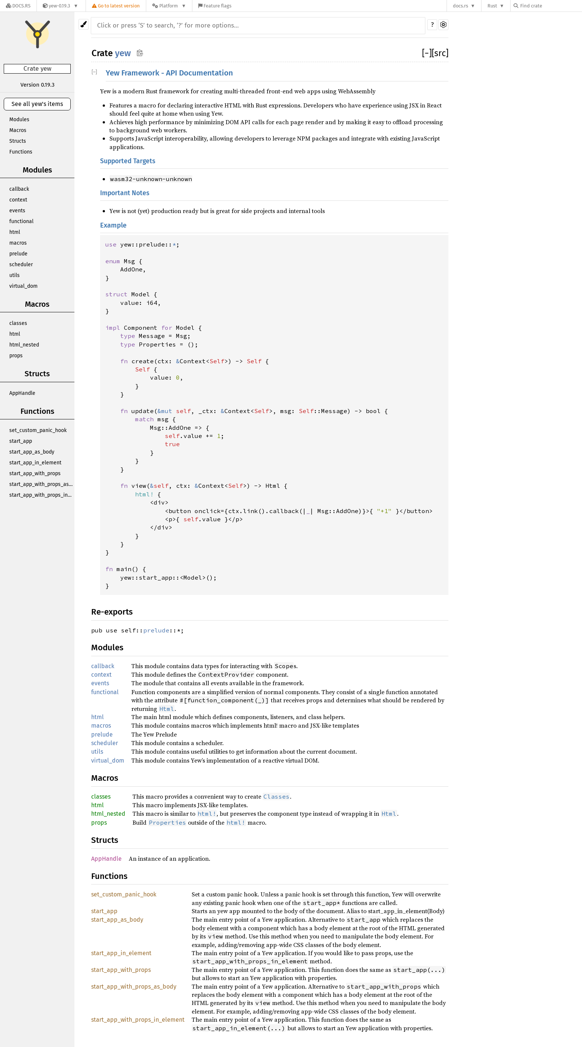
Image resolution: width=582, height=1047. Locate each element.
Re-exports (112, 612)
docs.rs (460, 6)
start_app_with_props (35, 473)
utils (14, 275)
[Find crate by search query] (550, 6)
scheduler (21, 264)
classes (18, 323)
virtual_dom (23, 286)
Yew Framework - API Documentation (169, 73)
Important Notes (124, 193)
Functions (20, 152)
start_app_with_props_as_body (41, 484)
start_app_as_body (31, 452)
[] (427, 53)
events (17, 210)
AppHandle (22, 393)
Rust (492, 6)
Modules (19, 119)
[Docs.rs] (18, 6)
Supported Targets (127, 161)
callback (19, 189)
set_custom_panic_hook (38, 430)
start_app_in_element (35, 463)
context (18, 200)
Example (113, 225)
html (14, 232)
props (16, 355)
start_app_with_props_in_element (41, 495)
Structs (17, 141)
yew (123, 53)
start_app (20, 441)
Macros (17, 130)
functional (21, 221)
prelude (18, 254)
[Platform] (169, 6)
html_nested (24, 345)
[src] (440, 53)
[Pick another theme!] (84, 24)
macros (18, 243)
